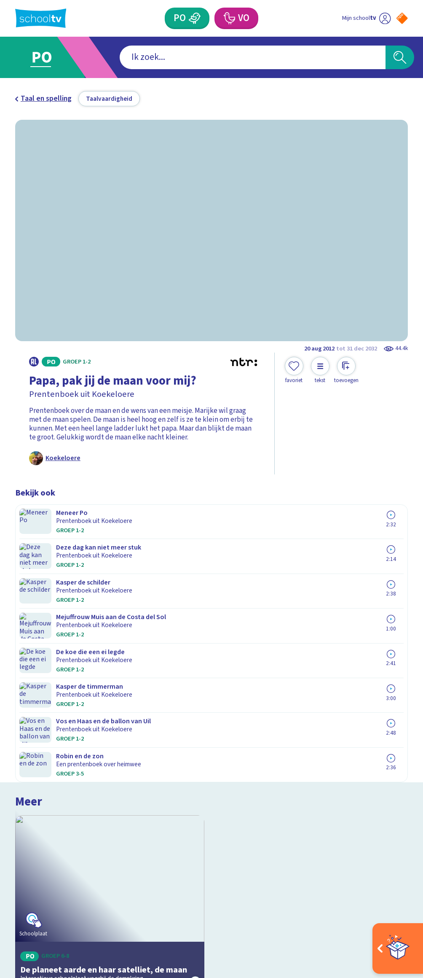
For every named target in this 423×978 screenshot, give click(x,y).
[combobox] (197, 58)
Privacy (29, 772)
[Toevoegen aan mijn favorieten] (294, 370)
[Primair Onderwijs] (194, 19)
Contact (30, 733)
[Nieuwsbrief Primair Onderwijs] (310, 779)
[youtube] (75, 887)
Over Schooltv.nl (47, 759)
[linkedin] (56, 887)
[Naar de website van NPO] (402, 18)
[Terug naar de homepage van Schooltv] (41, 18)
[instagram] (38, 887)
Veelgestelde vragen (54, 746)
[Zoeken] (400, 58)
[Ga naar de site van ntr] (395, 912)
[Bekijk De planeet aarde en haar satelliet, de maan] (110, 576)
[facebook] (19, 887)
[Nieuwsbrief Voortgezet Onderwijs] (310, 810)
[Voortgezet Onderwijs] (228, 19)
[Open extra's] (397, 948)
